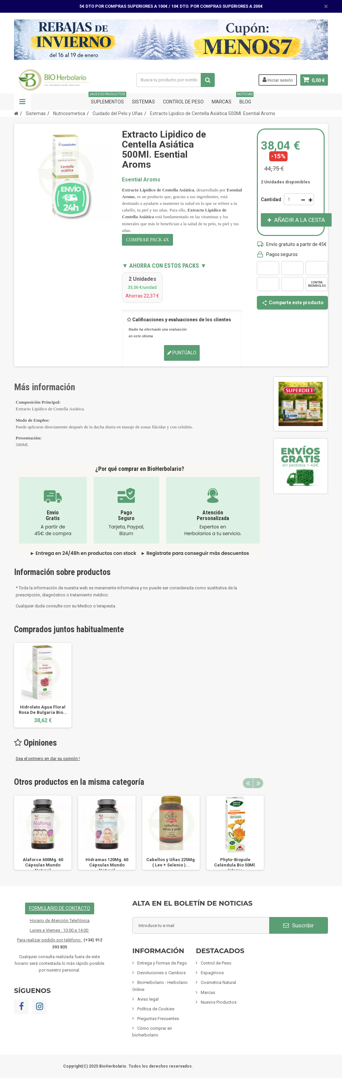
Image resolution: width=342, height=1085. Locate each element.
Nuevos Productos (218, 1002)
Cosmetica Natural (218, 982)
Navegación (22, 101)
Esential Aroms (141, 179)
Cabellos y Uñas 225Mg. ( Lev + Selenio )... (171, 862)
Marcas (221, 101)
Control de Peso (183, 101)
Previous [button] (248, 783)
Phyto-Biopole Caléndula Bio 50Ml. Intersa (235, 865)
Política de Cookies (155, 1008)
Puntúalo (181, 352)
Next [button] (258, 783)
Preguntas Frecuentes (158, 1018)
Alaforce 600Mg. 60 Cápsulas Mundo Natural (43, 865)
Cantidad (271, 199)
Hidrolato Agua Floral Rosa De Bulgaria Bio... (43, 709)
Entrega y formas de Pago (162, 963)
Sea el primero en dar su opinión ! (48, 758)
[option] (43, 685)
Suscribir (298, 925)
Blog (245, 98)
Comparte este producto (293, 302)
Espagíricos (212, 972)
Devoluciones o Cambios (161, 972)
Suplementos (107, 98)
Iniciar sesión (278, 80)
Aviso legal (148, 999)
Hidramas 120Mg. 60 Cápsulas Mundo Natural (107, 865)
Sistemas (143, 101)
